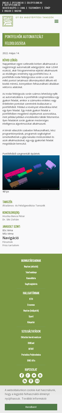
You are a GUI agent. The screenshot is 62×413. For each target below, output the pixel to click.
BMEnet (31, 343)
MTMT (31, 348)
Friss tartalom (10, 245)
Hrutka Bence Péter (13, 216)
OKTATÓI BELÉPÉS (9, 8)
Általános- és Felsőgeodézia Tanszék (23, 205)
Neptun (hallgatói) (31, 310)
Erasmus (31, 304)
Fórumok (7, 242)
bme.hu (5, 3)
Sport (31, 316)
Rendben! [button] (31, 407)
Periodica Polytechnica (31, 354)
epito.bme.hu (18, 3)
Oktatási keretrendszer (31, 337)
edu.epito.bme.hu (34, 3)
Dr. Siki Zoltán (10, 219)
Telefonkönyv (34, 8)
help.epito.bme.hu (12, 5)
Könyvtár (31, 322)
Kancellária (31, 278)
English (7, 11)
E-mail (22, 8)
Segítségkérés (31, 284)
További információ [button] (34, 398)
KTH (31, 299)
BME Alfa (31, 360)
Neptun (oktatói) (31, 266)
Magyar (18, 11)
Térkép (47, 8)
